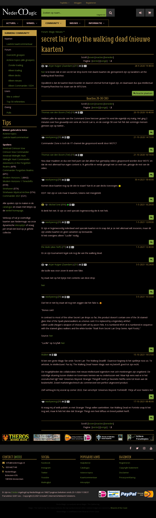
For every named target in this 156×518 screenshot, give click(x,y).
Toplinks (64, 3)
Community (53, 23)
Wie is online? (13, 96)
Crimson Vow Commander (16, 152)
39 (59, 137)
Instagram (46, 467)
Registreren (91, 3)
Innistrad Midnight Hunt (14, 155)
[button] (151, 132)
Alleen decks (14, 75)
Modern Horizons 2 (12, 177)
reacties (99, 57)
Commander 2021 (12, 195)
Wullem (45, 354)
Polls (9, 112)
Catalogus (85, 467)
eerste (95, 60)
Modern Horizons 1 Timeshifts (18, 181)
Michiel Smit (55, 204)
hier (43, 71)
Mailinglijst (46, 482)
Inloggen (78, 3)
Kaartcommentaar (88, 477)
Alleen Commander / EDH (21, 85)
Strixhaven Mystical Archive (16, 192)
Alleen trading (15, 70)
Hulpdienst (85, 462)
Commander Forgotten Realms (18, 170)
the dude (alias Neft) (51, 247)
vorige (104, 60)
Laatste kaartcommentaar (19, 44)
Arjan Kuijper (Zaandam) (61, 65)
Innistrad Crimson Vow (14, 148)
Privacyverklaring (127, 477)
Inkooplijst (85, 482)
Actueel (12, 23)
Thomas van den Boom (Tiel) (55, 112)
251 (76, 65)
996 (64, 204)
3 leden (14, 492)
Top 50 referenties (16, 101)
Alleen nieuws (15, 80)
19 (72, 112)
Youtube (45, 477)
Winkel (32, 23)
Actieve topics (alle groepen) (20, 60)
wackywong (51, 137)
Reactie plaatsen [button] (142, 93)
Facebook (45, 462)
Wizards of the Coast (119, 508)
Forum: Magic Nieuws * (53, 31)
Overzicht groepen (16, 55)
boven (91, 57)
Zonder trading (15, 65)
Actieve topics (9, 133)
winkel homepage (14, 210)
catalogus (7, 206)
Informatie (97, 23)
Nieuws (75, 23)
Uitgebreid (101, 15)
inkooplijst (20, 225)
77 (64, 247)
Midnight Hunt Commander (16, 159)
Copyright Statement (128, 467)
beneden (109, 57)
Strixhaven (8, 188)
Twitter (44, 472)
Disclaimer (124, 472)
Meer (18, 457)
